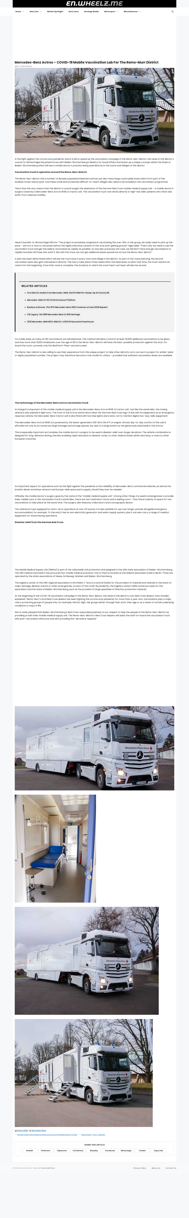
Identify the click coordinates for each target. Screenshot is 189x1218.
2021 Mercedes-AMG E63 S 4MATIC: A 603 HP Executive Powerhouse (60, 321)
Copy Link (158, 1150)
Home (21, 11)
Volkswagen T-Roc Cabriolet (93, 1134)
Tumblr (142, 1150)
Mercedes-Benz (39, 1130)
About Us (156, 1168)
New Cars (37, 11)
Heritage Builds (91, 11)
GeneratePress (48, 1168)
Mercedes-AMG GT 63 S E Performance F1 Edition (51, 300)
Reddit (29, 1150)
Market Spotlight (55, 11)
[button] (172, 11)
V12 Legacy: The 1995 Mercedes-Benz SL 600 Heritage (53, 314)
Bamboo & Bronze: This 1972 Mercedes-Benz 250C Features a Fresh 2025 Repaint (67, 307)
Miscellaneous (134, 11)
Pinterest (45, 1150)
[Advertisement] (94, 37)
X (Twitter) (78, 1150)
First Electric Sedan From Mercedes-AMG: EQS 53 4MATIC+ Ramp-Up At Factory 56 (68, 292)
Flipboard (62, 1150)
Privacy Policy (139, 1168)
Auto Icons (74, 11)
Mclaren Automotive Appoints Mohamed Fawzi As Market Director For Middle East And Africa (55, 1134)
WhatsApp (126, 1150)
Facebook (110, 1150)
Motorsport (112, 11)
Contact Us (171, 1168)
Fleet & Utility (22, 1130)
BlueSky (94, 1150)
